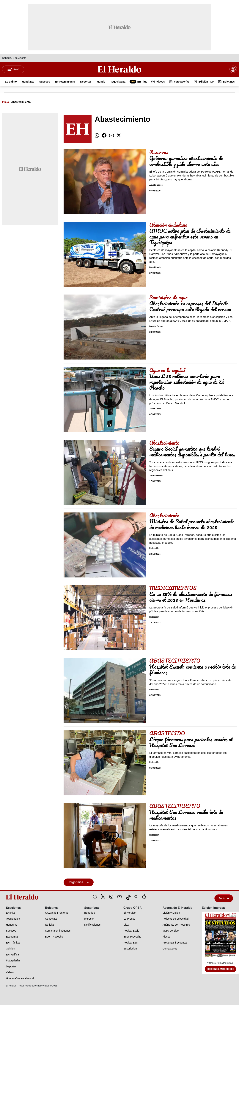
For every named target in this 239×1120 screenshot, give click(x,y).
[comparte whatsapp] (97, 136)
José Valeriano (156, 476)
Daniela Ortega (156, 327)
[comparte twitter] (119, 136)
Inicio (5, 102)
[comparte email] (111, 136)
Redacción (154, 548)
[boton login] (233, 69)
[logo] (23, 897)
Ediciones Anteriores (220, 969)
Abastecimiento (21, 102)
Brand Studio (155, 268)
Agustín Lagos (156, 185)
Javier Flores (155, 409)
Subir (223, 898)
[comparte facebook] (104, 136)
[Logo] (119, 69)
